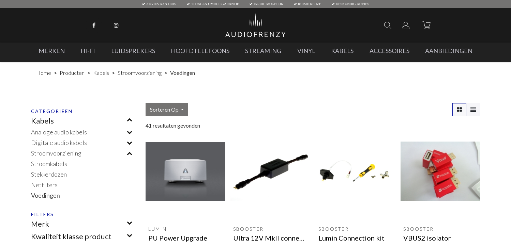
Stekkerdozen (49, 174)
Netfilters (44, 185)
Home (43, 72)
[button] (167, 109)
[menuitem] (52, 51)
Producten (72, 72)
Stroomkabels (49, 163)
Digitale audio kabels (59, 142)
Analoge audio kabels (59, 132)
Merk (40, 223)
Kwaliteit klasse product (71, 236)
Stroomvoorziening (140, 72)
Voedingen (45, 195)
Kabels (101, 72)
